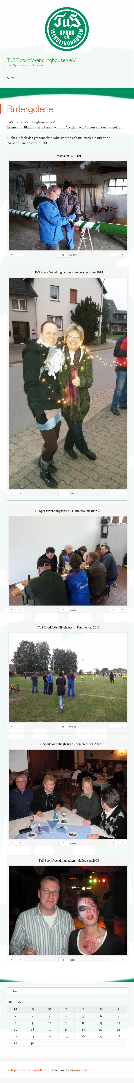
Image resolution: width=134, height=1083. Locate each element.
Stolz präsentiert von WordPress (27, 1070)
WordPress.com (83, 1070)
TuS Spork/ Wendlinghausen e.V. (41, 60)
